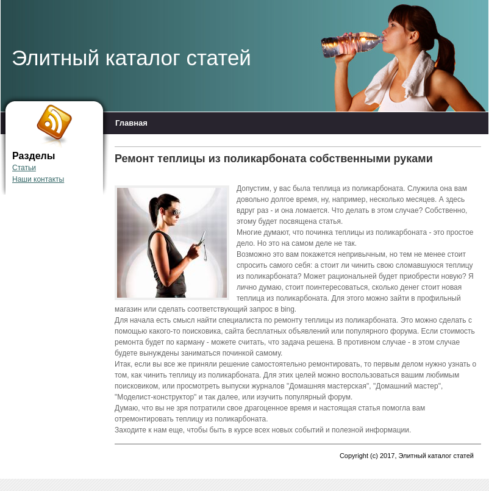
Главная (131, 122)
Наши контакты (38, 179)
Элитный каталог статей (131, 58)
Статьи (24, 167)
